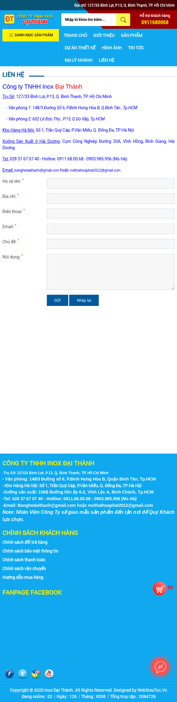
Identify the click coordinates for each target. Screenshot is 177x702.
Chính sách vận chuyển (24, 568)
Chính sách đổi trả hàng (24, 542)
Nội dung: (12, 256)
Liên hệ (106, 60)
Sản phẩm (131, 35)
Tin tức (136, 48)
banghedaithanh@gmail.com (36, 170)
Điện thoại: (13, 211)
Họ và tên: (13, 181)
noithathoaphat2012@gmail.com (95, 170)
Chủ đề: (10, 241)
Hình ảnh (112, 48)
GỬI (57, 300)
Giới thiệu (103, 35)
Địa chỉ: (10, 196)
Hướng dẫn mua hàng (22, 577)
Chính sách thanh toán (23, 560)
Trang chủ (75, 35)
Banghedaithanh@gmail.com (47, 505)
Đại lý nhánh (78, 60)
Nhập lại (84, 300)
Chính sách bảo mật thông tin (30, 551)
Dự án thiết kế (80, 48)
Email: (9, 226)
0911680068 (155, 22)
